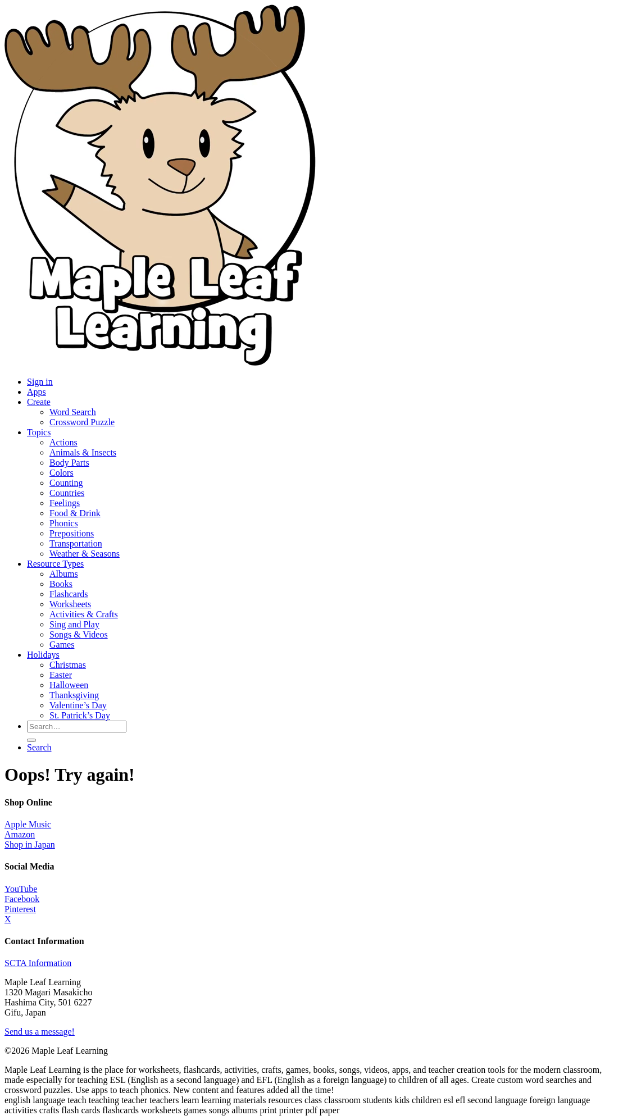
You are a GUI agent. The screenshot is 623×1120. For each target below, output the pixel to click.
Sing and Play (74, 624)
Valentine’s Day (78, 705)
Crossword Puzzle (82, 422)
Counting (66, 483)
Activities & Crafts (83, 614)
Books (60, 584)
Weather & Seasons (84, 553)
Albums (63, 574)
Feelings (64, 503)
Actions (63, 442)
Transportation (75, 543)
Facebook (21, 899)
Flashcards (68, 594)
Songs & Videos (78, 634)
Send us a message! (39, 1031)
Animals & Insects (82, 452)
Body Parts (69, 462)
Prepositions (71, 533)
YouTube (20, 889)
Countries (66, 493)
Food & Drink (75, 513)
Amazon (19, 834)
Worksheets (70, 604)
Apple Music (27, 824)
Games (61, 644)
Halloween (68, 685)
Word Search (72, 412)
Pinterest (20, 909)
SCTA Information (37, 963)
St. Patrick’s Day (79, 715)
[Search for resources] (76, 726)
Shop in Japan (29, 844)
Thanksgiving (74, 695)
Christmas (67, 665)
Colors (61, 472)
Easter (60, 675)
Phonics (63, 523)
